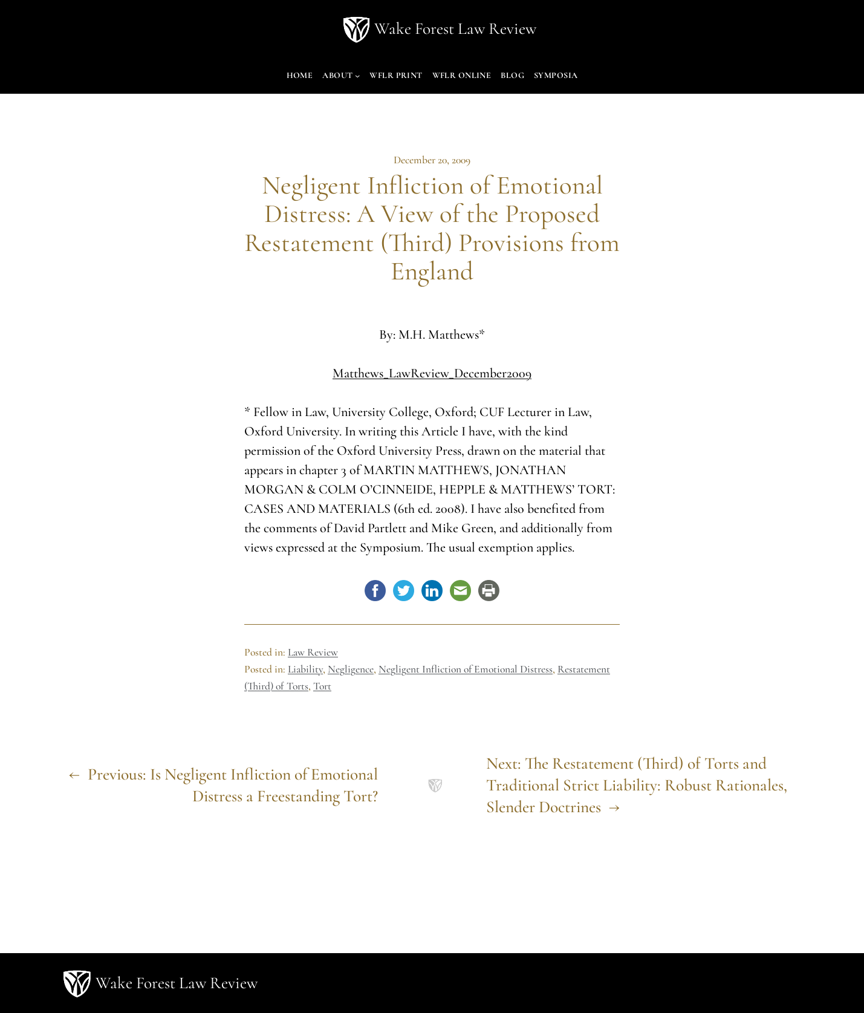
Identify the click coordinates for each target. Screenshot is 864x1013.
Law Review (313, 652)
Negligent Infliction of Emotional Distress (465, 669)
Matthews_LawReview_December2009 (432, 373)
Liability (305, 669)
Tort (322, 686)
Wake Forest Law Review (455, 29)
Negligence (351, 669)
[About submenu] (357, 75)
